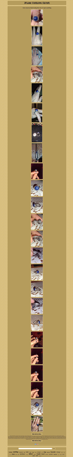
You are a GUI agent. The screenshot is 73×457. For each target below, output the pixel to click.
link (16, 454)
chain (13, 454)
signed (35, 454)
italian (62, 452)
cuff (42, 452)
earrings (27, 454)
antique (33, 452)
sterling (15, 452)
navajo (39, 452)
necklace (22, 454)
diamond (48, 452)
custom (10, 452)
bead (63, 454)
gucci (61, 454)
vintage (58, 452)
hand (42, 454)
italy (27, 452)
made (39, 454)
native (33, 455)
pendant (51, 454)
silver (31, 454)
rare (35, 452)
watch (10, 454)
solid (37, 455)
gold (18, 454)
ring (45, 452)
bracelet (53, 452)
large (30, 452)
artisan (58, 454)
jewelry (46, 454)
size (24, 452)
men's (64, 452)
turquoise (21, 452)
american (55, 454)
